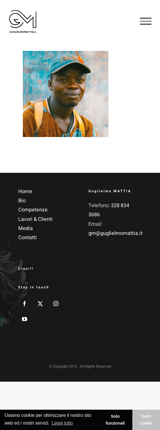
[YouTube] (24, 319)
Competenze (33, 210)
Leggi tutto (62, 423)
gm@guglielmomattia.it (115, 233)
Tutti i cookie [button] (146, 419)
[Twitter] (40, 303)
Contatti (27, 237)
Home (25, 191)
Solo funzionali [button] (115, 419)
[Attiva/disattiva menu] (145, 21)
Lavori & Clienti (35, 219)
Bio (22, 201)
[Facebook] (24, 303)
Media (25, 228)
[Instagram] (56, 303)
